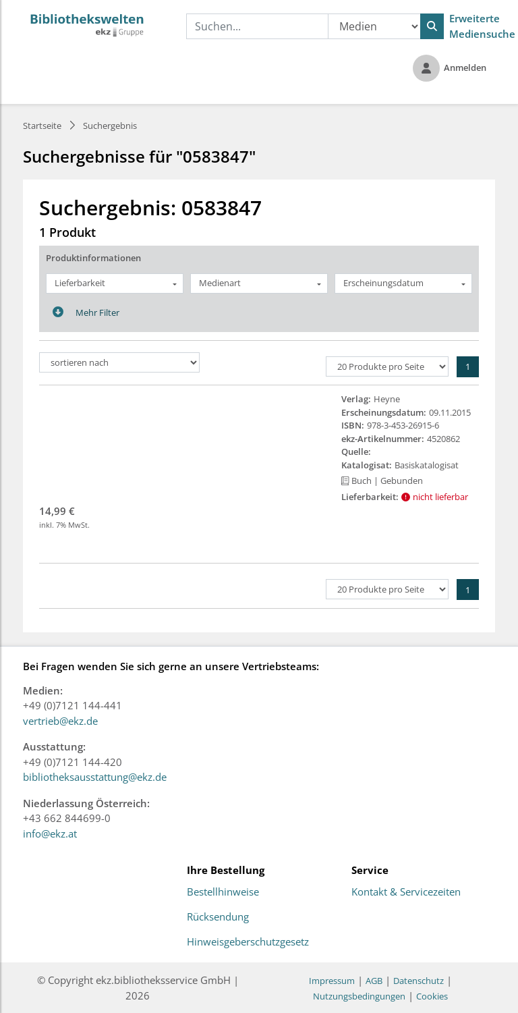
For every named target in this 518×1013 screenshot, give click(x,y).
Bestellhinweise (223, 892)
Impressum (332, 981)
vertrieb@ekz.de (60, 721)
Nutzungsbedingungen (359, 996)
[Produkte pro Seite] (387, 366)
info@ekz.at (50, 833)
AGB (374, 981)
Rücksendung (218, 917)
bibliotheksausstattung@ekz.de (95, 777)
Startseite (42, 125)
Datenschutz (418, 981)
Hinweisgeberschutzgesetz (248, 942)
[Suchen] (432, 26)
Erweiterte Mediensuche (482, 25)
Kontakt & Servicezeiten (406, 892)
